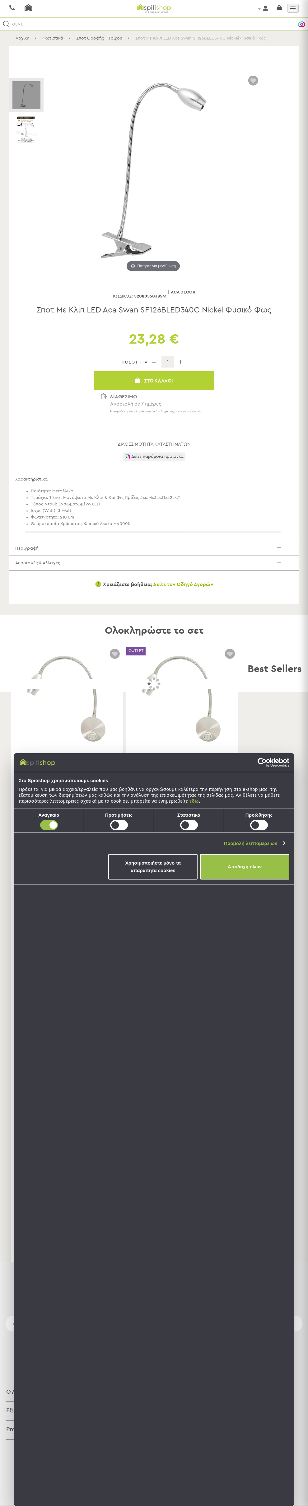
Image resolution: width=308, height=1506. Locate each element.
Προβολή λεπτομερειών (251, 843)
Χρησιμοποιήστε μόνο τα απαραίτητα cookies (153, 866)
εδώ (194, 801)
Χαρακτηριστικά (154, 481)
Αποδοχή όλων (245, 866)
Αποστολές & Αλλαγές (154, 573)
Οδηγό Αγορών (195, 597)
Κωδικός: (123, 296)
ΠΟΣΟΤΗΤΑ (135, 362)
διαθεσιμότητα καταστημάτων (154, 444)
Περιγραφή (154, 554)
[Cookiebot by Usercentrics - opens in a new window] (262, 762)
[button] (6, 24)
